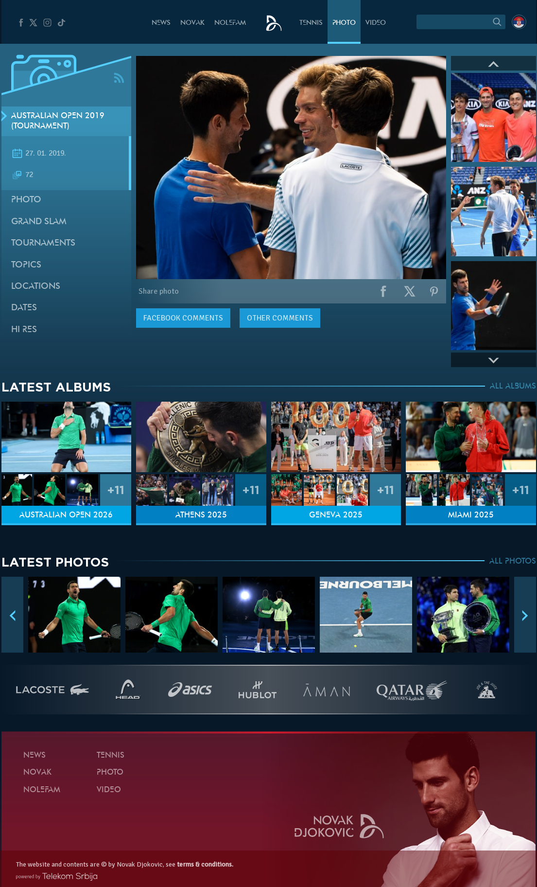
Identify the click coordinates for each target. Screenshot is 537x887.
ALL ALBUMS (513, 386)
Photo (344, 23)
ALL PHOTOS (512, 562)
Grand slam (39, 222)
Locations (35, 286)
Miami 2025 (471, 515)
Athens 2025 (201, 515)
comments (183, 318)
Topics (26, 265)
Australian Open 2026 (66, 515)
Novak (192, 23)
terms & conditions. (205, 864)
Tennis (311, 23)
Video (375, 23)
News (161, 23)
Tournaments (43, 243)
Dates (24, 308)
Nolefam (230, 23)
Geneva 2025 (336, 515)
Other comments (280, 318)
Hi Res (24, 330)
